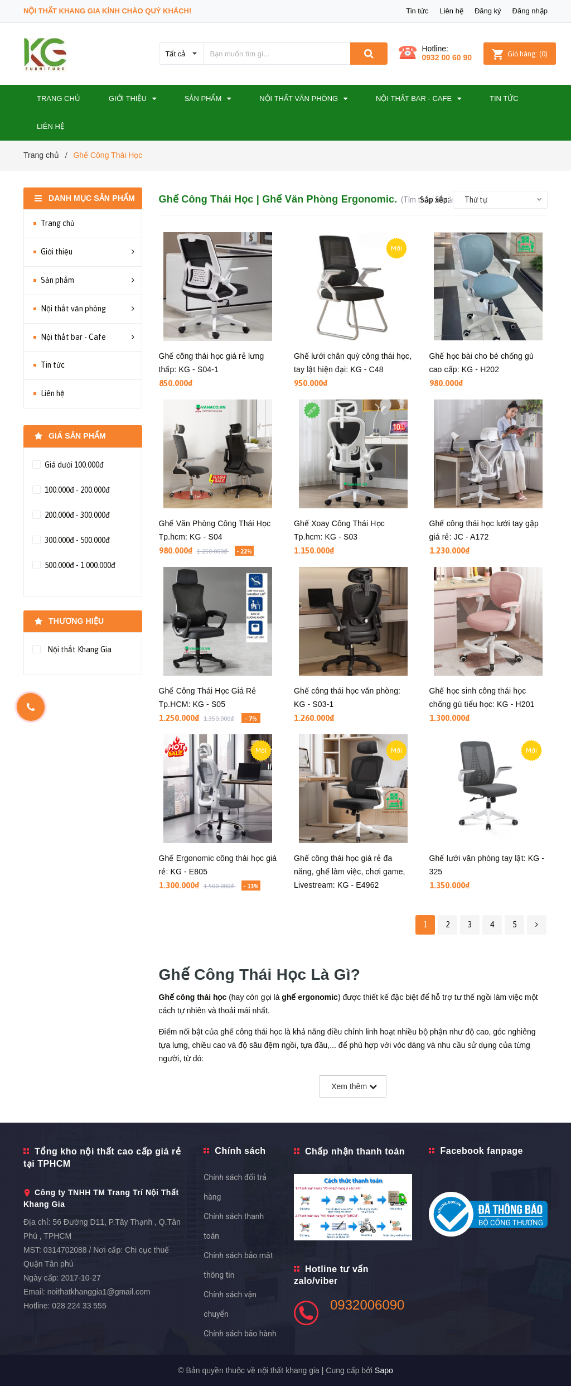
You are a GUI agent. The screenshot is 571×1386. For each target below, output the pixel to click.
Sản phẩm (57, 280)
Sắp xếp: (434, 199)
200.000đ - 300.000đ (76, 515)
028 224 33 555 (79, 1305)
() (520, 54)
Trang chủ (58, 223)
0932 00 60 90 (447, 57)
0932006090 (367, 1304)
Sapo (384, 1370)
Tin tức (417, 11)
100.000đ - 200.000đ (76, 489)
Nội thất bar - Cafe (73, 337)
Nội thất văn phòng (73, 308)
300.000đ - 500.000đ (76, 540)
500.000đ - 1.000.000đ (79, 565)
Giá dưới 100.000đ (73, 464)
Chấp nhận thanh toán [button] (355, 1151)
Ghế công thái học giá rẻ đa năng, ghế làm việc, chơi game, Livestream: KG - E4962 (349, 871)
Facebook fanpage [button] (481, 1151)
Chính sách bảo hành (240, 1333)
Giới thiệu (56, 251)
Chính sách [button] (240, 1151)
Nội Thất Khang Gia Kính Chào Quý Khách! (107, 11)
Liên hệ (451, 11)
